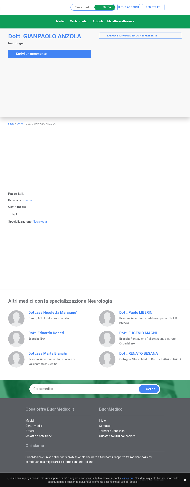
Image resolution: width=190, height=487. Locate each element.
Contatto (105, 425)
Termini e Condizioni (112, 431)
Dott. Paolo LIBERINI (136, 312)
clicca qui (127, 478)
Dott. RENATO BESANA (138, 353)
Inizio (11, 123)
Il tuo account (128, 7)
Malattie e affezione (120, 21)
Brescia (27, 200)
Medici (60, 21)
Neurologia (40, 221)
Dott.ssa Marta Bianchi (47, 353)
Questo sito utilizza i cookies (117, 436)
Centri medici (79, 21)
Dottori (20, 123)
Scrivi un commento (29, 54)
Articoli (98, 21)
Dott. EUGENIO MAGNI (138, 333)
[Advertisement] (30, 87)
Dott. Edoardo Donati (46, 333)
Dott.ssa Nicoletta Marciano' (52, 312)
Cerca (104, 7)
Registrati (153, 7)
